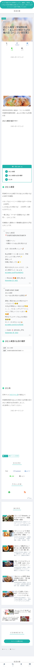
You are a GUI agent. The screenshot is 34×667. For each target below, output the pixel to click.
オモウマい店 (14, 394)
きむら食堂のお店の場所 (15, 175)
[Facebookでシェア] (17, 44)
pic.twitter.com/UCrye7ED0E (14, 324)
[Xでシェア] (7, 44)
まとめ (10, 179)
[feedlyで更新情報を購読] (9, 492)
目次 (16, 166)
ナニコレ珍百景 (14, 456)
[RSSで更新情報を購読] (25, 492)
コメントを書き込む (17, 641)
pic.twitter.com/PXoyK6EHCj (14, 272)
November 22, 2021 (11, 280)
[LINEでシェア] (12, 49)
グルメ (5, 456)
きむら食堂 (11, 171)
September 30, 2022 (11, 333)
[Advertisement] (17, 76)
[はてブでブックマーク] (27, 44)
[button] (22, 49)
